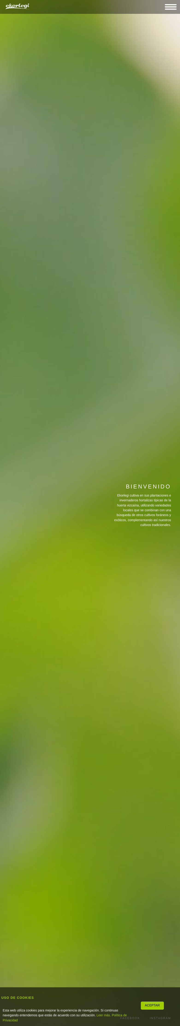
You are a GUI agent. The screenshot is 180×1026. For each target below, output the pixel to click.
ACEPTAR (152, 1005)
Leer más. (104, 1015)
